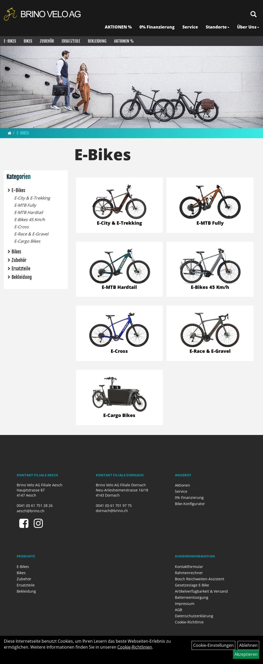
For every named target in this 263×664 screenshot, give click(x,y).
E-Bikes (10, 41)
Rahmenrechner (189, 572)
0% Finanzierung (157, 27)
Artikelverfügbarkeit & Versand (201, 591)
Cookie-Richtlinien (134, 647)
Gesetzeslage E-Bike (192, 585)
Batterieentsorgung (191, 597)
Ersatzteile (71, 41)
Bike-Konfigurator (190, 503)
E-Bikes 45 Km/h (29, 219)
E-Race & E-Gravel (31, 234)
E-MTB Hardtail (28, 212)
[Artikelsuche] (253, 14)
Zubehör (47, 41)
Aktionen (182, 485)
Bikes (28, 41)
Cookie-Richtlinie (189, 622)
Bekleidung (97, 41)
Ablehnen (248, 645)
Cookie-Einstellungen (213, 645)
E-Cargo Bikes (27, 241)
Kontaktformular (189, 566)
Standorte (217, 27)
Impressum (184, 603)
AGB (178, 609)
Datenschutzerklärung (194, 615)
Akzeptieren (246, 654)
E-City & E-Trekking (32, 198)
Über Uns (248, 27)
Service (190, 27)
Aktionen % (124, 41)
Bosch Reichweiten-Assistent (199, 578)
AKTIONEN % (118, 27)
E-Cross (21, 227)
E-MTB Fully (25, 205)
